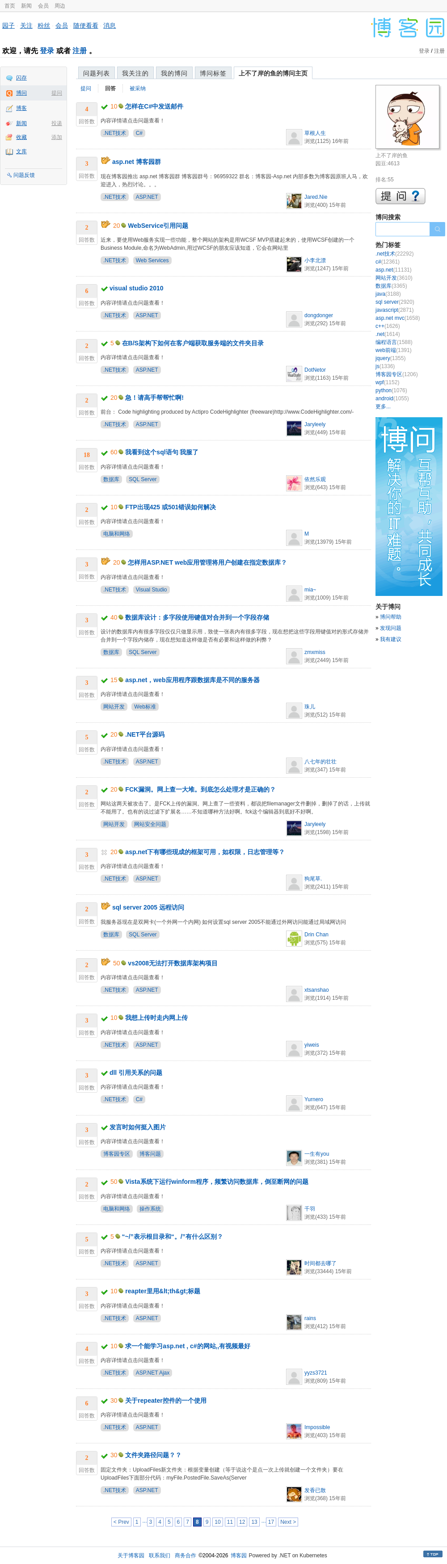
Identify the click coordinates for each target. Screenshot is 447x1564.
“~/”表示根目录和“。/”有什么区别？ (172, 1236)
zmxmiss (314, 652)
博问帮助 (390, 617)
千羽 (309, 1209)
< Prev (121, 1522)
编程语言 (394, 342)
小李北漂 (315, 260)
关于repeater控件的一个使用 (165, 1400)
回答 (110, 88)
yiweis (311, 1045)
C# (139, 133)
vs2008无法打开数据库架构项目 (173, 963)
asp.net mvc (397, 318)
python (391, 390)
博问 (21, 93)
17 (271, 1522)
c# (387, 262)
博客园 (239, 1555)
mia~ (310, 590)
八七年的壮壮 (320, 762)
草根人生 (315, 133)
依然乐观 (315, 479)
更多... (383, 406)
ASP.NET (147, 197)
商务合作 (185, 1555)
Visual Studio (151, 590)
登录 (47, 51)
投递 (56, 123)
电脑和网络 (116, 534)
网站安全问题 (150, 824)
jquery (390, 358)
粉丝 (44, 25)
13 (254, 1522)
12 (242, 1522)
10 (217, 1522)
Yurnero (313, 1099)
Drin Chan (316, 934)
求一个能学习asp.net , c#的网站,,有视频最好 (187, 1346)
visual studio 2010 (137, 288)
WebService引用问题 (158, 225)
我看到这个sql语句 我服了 (161, 452)
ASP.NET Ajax (153, 1373)
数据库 (111, 479)
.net (387, 334)
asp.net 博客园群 (136, 161)
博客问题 (150, 1154)
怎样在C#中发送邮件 (154, 106)
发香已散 (315, 1490)
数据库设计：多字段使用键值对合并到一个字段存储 (197, 617)
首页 (9, 6)
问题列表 (96, 73)
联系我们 (159, 1555)
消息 (109, 25)
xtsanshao (316, 990)
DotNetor (315, 370)
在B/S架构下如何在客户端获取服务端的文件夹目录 (193, 343)
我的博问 (174, 73)
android (392, 398)
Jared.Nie (315, 197)
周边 (60, 6)
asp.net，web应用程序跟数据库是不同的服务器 (192, 679)
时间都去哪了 (320, 1263)
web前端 (393, 350)
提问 (56, 93)
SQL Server (142, 479)
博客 (21, 108)
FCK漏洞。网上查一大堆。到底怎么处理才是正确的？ (200, 789)
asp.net (393, 270)
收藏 (21, 137)
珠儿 (309, 707)
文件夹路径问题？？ (153, 1455)
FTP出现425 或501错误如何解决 (170, 507)
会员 (43, 6)
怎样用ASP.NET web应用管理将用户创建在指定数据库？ (207, 562)
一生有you (316, 1154)
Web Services (152, 260)
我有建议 (390, 639)
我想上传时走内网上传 (156, 1017)
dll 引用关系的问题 (136, 1072)
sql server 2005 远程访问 (148, 907)
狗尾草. (313, 879)
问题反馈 (24, 175)
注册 (79, 51)
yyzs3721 (315, 1373)
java (388, 294)
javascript (394, 310)
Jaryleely (314, 424)
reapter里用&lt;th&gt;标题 (162, 1291)
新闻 (26, 6)
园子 (8, 25)
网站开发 (114, 707)
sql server (394, 302)
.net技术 (394, 254)
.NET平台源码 (144, 734)
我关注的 (135, 73)
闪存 (21, 78)
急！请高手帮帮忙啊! (154, 397)
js (385, 366)
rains (310, 1318)
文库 (21, 151)
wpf (387, 382)
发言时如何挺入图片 (138, 1127)
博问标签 (213, 73)
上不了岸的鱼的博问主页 (273, 73)
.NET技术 (114, 133)
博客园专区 (116, 1154)
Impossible (317, 1427)
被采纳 (138, 88)
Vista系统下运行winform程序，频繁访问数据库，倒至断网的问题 (216, 1181)
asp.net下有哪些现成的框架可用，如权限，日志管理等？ (205, 851)
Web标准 (145, 707)
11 (230, 1522)
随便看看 (85, 25)
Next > (288, 1522)
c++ (387, 326)
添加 (56, 137)
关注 (26, 25)
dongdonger (318, 315)
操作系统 (150, 1209)
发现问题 (390, 628)
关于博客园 (131, 1555)
